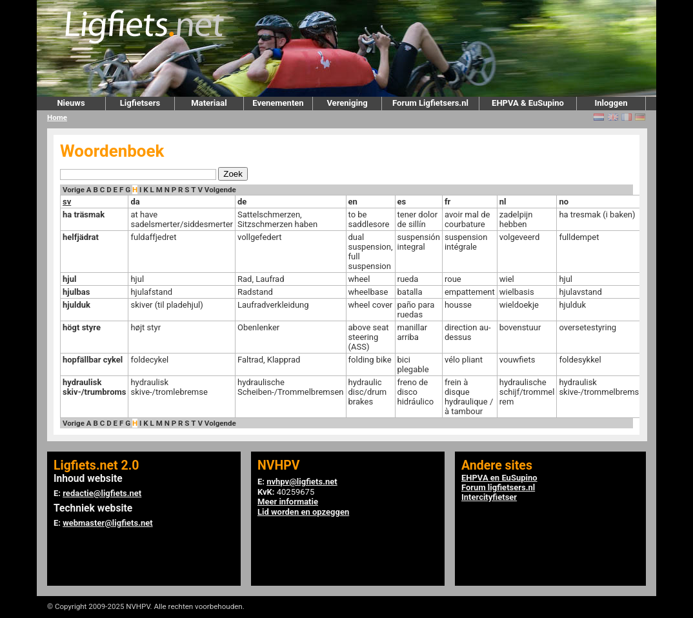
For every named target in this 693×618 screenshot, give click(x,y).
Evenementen (277, 103)
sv (67, 201)
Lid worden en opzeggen (303, 512)
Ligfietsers (140, 103)
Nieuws (71, 103)
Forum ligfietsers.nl (498, 487)
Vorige (74, 189)
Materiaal (208, 103)
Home (57, 117)
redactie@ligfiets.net (102, 493)
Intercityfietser (489, 497)
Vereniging (346, 103)
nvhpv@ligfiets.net (301, 481)
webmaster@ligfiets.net (107, 523)
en (352, 201)
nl (503, 201)
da (134, 201)
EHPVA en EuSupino (499, 478)
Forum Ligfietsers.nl (430, 103)
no (563, 201)
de (241, 201)
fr (447, 201)
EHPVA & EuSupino (528, 103)
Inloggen (610, 103)
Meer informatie (287, 501)
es (402, 201)
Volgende (220, 189)
